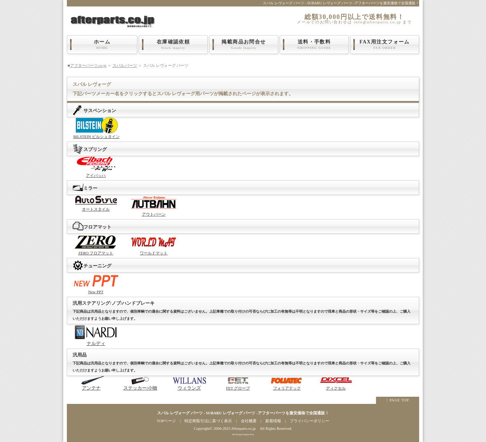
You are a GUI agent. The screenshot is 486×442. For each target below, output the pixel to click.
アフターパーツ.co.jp (88, 65)
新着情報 (273, 421)
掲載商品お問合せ (244, 44)
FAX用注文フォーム (384, 44)
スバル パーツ (125, 65)
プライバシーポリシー (309, 421)
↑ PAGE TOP (397, 400)
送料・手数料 (314, 44)
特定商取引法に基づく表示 (208, 421)
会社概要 (249, 421)
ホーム (102, 44)
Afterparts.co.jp (243, 428)
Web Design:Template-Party (243, 434)
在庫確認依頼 (173, 44)
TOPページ (166, 421)
